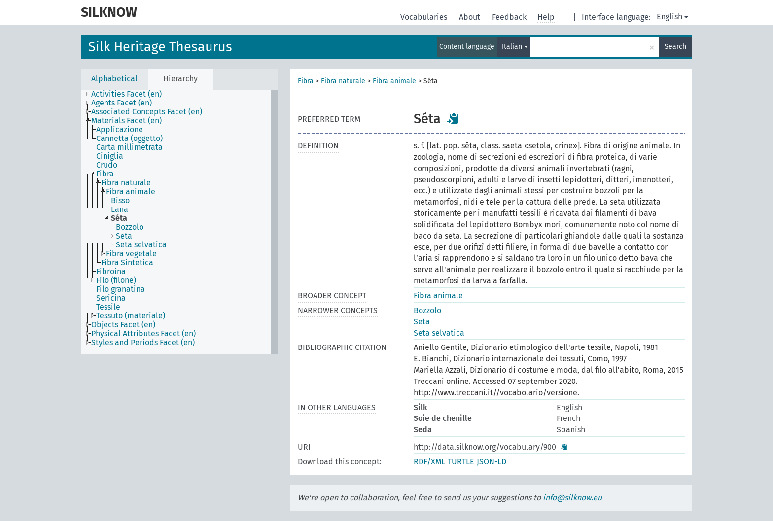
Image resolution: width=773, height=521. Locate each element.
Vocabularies (424, 17)
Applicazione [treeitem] (119, 129)
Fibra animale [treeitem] (130, 191)
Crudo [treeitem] (106, 165)
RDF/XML (429, 461)
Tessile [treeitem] (108, 307)
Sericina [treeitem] (111, 298)
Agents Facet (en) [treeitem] (121, 103)
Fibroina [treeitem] (111, 271)
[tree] (179, 222)
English (672, 16)
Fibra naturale (343, 81)
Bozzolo (427, 310)
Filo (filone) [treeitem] (116, 280)
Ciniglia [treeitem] (109, 156)
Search (675, 46)
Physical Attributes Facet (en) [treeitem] (143, 333)
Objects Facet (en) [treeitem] (123, 324)
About (470, 17)
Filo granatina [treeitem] (120, 289)
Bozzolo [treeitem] (129, 227)
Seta (422, 321)
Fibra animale (394, 81)
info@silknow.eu (572, 497)
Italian (515, 46)
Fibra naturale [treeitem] (126, 182)
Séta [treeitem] (119, 218)
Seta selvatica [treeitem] (141, 245)
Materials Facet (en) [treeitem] (126, 120)
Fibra (306, 81)
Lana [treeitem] (119, 209)
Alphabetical (114, 78)
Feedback (510, 17)
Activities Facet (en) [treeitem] (126, 94)
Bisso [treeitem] (120, 200)
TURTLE (461, 461)
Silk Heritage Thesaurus (160, 47)
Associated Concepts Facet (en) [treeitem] (146, 111)
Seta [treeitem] (124, 236)
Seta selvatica (439, 333)
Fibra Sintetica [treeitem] (127, 262)
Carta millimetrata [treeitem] (129, 147)
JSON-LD (491, 461)
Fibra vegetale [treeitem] (131, 253)
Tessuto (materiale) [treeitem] (130, 316)
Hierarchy (180, 78)
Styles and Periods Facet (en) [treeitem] (143, 342)
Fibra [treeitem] (105, 174)
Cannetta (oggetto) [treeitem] (129, 138)
